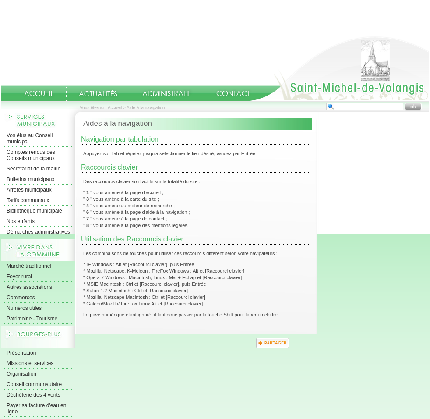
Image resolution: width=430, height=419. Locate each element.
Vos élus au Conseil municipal (30, 138)
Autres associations (29, 287)
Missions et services (30, 363)
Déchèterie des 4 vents (33, 395)
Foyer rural (19, 276)
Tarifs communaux (28, 200)
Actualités (98, 93)
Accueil (339, 68)
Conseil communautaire (34, 384)
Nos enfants (21, 221)
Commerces (21, 298)
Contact (233, 93)
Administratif (167, 93)
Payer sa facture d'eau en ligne (36, 408)
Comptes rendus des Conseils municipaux (31, 155)
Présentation (21, 353)
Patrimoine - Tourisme (32, 319)
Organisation (21, 374)
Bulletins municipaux (30, 179)
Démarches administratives (38, 232)
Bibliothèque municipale (34, 211)
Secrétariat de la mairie (33, 169)
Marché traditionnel (29, 266)
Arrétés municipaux (29, 190)
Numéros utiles (24, 308)
